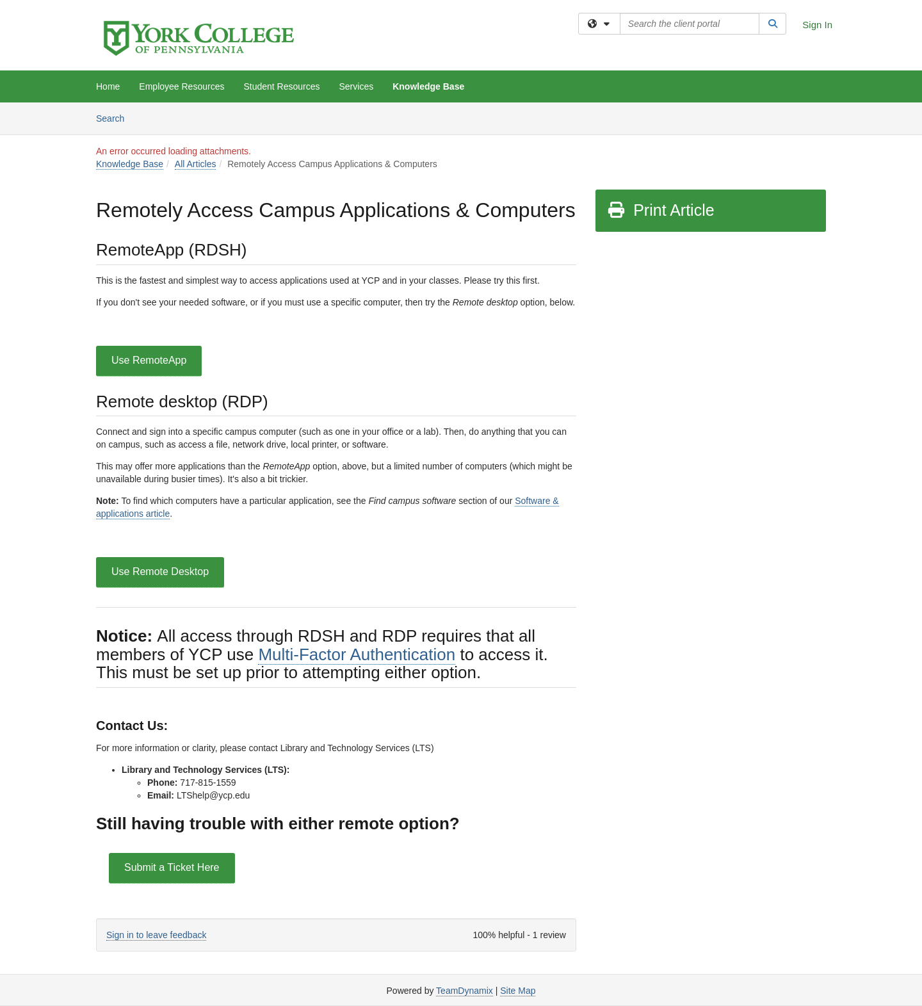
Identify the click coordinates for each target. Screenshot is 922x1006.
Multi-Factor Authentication (356, 654)
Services (356, 86)
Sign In (817, 24)
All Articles (195, 164)
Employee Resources (181, 86)
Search (115, 117)
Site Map (517, 991)
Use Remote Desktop (160, 571)
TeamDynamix (464, 991)
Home (108, 86)
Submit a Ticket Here (172, 867)
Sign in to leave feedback (156, 935)
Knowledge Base (428, 86)
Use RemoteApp (148, 360)
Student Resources (281, 86)
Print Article (660, 210)
